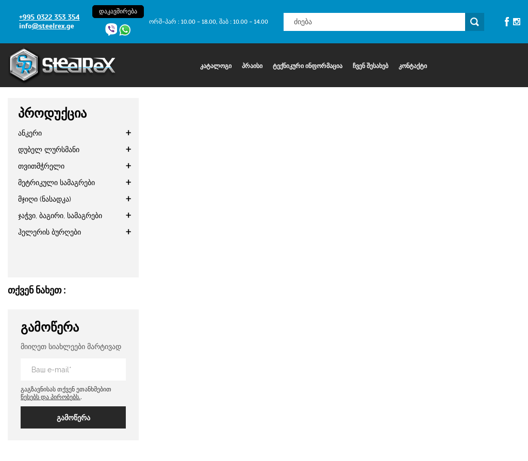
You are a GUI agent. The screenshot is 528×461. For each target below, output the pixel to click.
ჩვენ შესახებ (370, 66)
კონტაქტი (413, 66)
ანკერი (30, 133)
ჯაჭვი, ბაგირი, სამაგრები (60, 215)
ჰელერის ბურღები (49, 232)
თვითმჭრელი (41, 166)
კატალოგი (216, 66)
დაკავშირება (118, 11)
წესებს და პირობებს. (50, 397)
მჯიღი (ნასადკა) (44, 199)
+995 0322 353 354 (49, 17)
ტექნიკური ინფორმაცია (307, 66)
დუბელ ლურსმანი (48, 149)
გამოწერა (73, 418)
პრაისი (252, 66)
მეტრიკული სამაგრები (56, 182)
